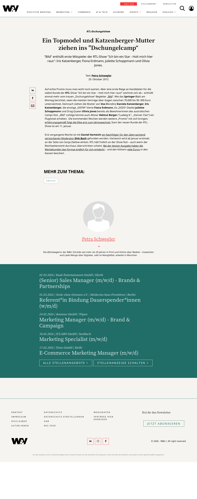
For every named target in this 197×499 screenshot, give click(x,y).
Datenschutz (53, 412)
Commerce (84, 12)
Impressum (18, 416)
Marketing (63, 12)
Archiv (51, 180)
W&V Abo (129, 4)
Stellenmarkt (148, 4)
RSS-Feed (50, 425)
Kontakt (17, 412)
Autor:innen (20, 425)
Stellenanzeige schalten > (123, 363)
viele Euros (133, 149)
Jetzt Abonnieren (164, 423)
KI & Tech (102, 12)
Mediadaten (102, 412)
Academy (118, 12)
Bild (110, 96)
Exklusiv (168, 12)
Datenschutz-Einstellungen (64, 416)
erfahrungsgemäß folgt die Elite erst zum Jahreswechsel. (78, 122)
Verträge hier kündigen (103, 418)
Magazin (152, 12)
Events (134, 12)
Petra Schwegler (101, 75)
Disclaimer (19, 421)
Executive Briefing (39, 12)
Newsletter (169, 4)
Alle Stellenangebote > (65, 363)
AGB (46, 421)
